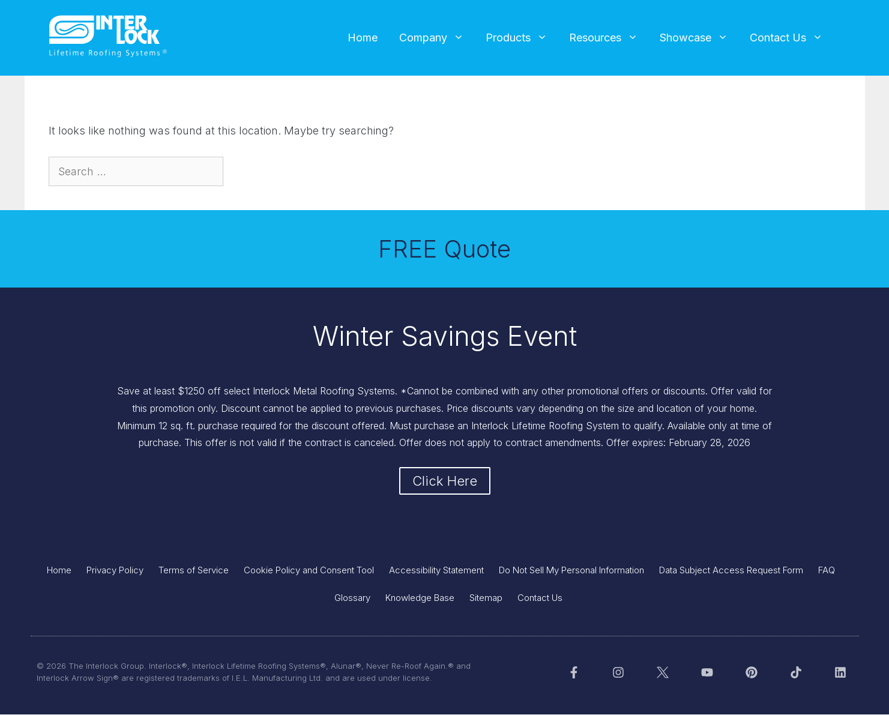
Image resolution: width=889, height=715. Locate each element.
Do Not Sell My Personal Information (571, 570)
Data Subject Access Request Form (731, 570)
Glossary (352, 598)
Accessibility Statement (436, 570)
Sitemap (485, 598)
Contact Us (792, 38)
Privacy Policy (114, 570)
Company (437, 38)
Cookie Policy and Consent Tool (309, 570)
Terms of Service (193, 570)
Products (522, 38)
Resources (609, 38)
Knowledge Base (419, 598)
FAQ (826, 570)
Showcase (699, 38)
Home (363, 37)
